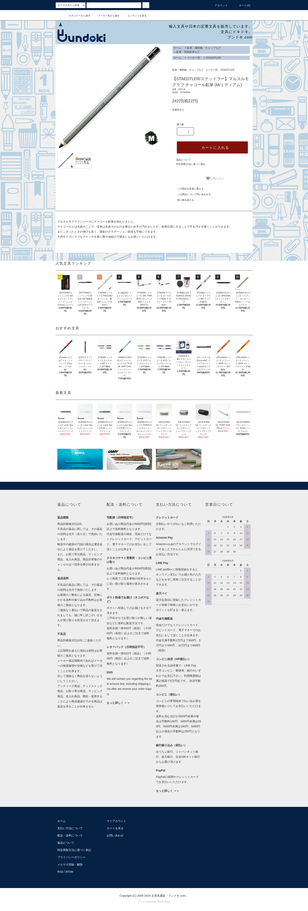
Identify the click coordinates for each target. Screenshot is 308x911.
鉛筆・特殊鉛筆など (188, 51)
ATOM (69, 871)
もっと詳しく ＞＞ (118, 702)
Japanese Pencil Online (158, 901)
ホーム (177, 47)
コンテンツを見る (135, 15)
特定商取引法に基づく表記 (190, 164)
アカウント (219, 5)
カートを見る (115, 828)
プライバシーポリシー (71, 857)
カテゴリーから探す (77, 15)
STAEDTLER (213, 57)
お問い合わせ (115, 835)
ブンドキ (142, 901)
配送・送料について (70, 835)
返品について (183, 159)
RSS (60, 871)
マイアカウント (116, 821)
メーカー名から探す (106, 15)
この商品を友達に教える (188, 188)
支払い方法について (70, 828)
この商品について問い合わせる (191, 194)
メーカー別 (193, 57)
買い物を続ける (183, 200)
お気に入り (215, 178)
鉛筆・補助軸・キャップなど (204, 47)
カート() (242, 5)
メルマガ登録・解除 (70, 864)
